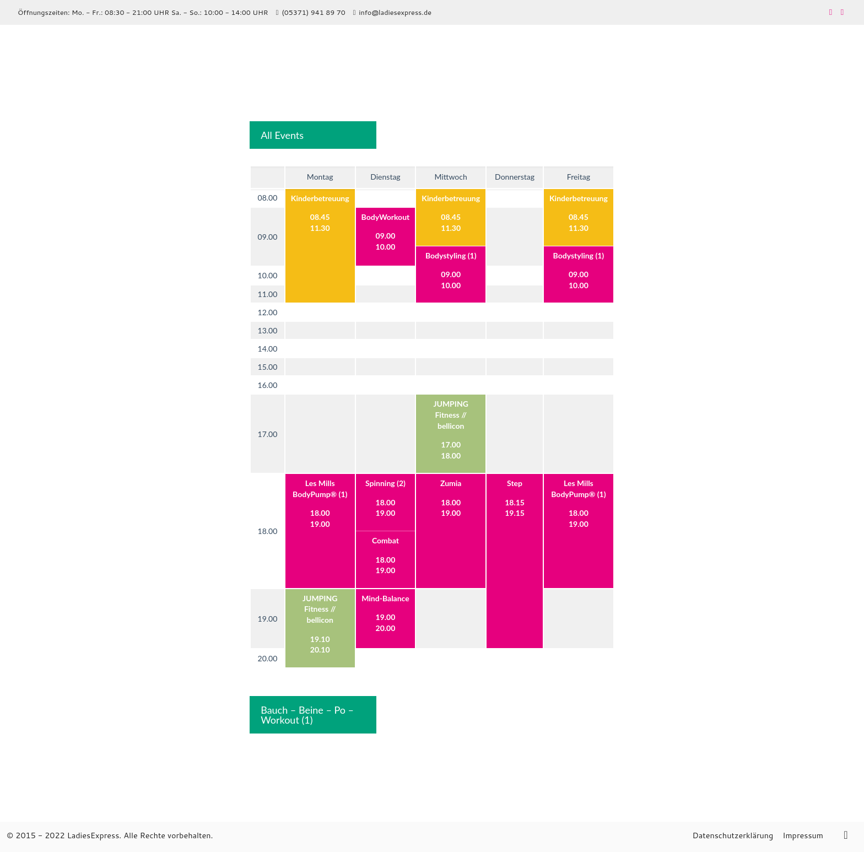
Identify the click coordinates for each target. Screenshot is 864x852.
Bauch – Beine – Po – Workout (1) (307, 715)
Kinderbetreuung (320, 198)
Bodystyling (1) (451, 255)
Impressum (802, 835)
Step (514, 483)
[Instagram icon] (842, 12)
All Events (282, 135)
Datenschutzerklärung (732, 835)
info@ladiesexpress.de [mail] (395, 12)
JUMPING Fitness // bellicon (450, 414)
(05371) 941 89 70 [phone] (313, 12)
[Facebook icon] (831, 12)
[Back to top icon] (845, 834)
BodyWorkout (385, 217)
